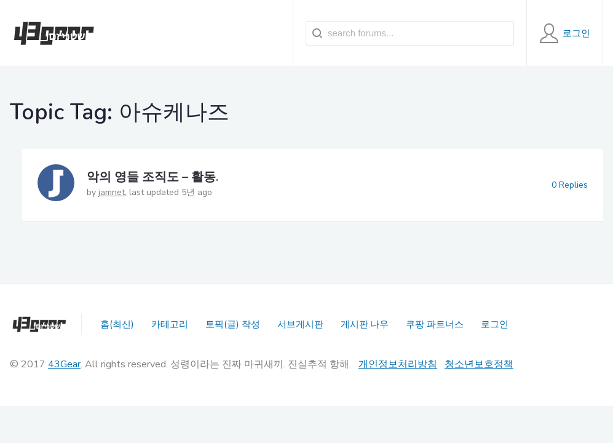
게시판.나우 (365, 324)
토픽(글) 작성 (232, 324)
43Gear (64, 364)
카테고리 (169, 324)
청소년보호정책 (479, 364)
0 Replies (570, 185)
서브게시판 (300, 324)
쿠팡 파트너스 (435, 324)
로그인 (494, 324)
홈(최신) (117, 324)
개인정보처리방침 (397, 364)
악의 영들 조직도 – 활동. (152, 177)
